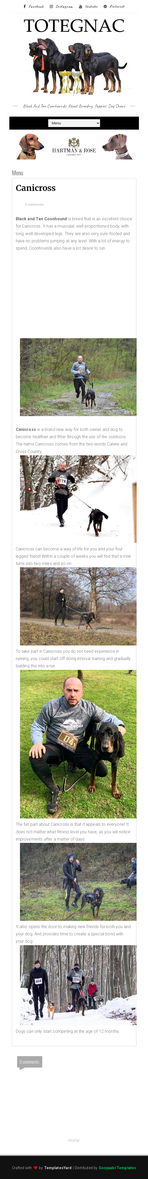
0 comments (34, 205)
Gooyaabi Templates (117, 1168)
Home (74, 1140)
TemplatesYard (58, 1168)
